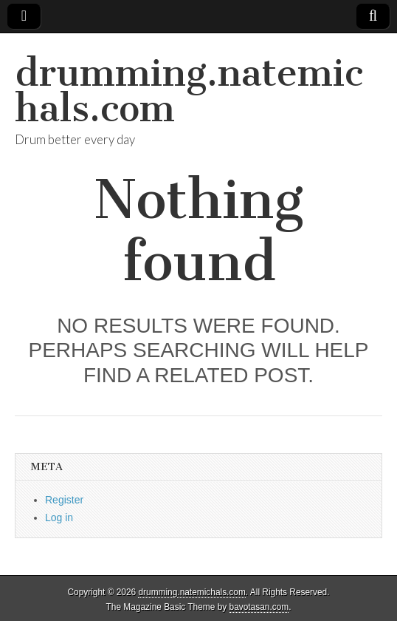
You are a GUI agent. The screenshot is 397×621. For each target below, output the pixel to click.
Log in (59, 517)
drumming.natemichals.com (189, 90)
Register (64, 500)
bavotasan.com (259, 607)
